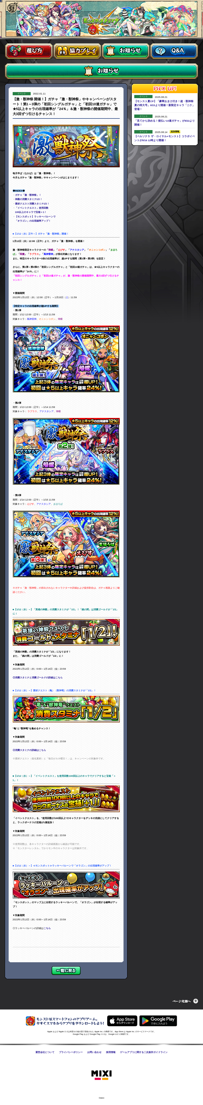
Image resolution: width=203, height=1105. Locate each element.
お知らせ (126, 51)
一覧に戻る (66, 970)
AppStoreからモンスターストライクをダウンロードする (122, 1020)
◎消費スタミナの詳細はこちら (29, 750)
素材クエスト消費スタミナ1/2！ (32, 203)
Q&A (174, 51)
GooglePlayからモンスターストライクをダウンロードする (158, 1020)
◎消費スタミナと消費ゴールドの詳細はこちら (38, 677)
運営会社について (44, 1052)
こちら (47, 928)
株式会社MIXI (101, 1075)
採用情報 (111, 1052)
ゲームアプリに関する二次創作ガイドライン (144, 1052)
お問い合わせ (94, 1052)
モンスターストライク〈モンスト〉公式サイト (101, 21)
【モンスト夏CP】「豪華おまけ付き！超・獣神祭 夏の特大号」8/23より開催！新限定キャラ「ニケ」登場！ (165, 105)
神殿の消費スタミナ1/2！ (28, 199)
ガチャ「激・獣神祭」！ (28, 195)
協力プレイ (77, 51)
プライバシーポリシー (71, 1052)
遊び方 (29, 51)
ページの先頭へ (185, 1001)
